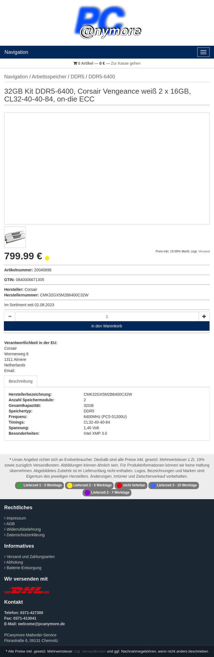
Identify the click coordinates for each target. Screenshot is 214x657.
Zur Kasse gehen (126, 63)
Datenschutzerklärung (24, 535)
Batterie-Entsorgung (22, 568)
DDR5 (77, 76)
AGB (9, 523)
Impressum (15, 518)
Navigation (16, 52)
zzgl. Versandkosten (90, 651)
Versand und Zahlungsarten (29, 556)
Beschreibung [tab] (21, 381)
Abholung (13, 562)
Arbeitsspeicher (49, 76)
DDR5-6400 (101, 76)
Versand (204, 251)
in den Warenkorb (107, 326)
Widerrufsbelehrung (22, 529)
